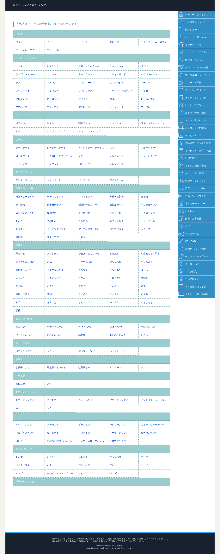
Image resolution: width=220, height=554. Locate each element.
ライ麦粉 (20, 204)
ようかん (20, 278)
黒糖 (18, 310)
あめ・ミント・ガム (26, 392)
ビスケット (53, 66)
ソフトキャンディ (119, 400)
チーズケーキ (23, 147)
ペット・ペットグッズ (193, 256)
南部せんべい (148, 326)
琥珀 (49, 294)
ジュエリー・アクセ (192, 52)
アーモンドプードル (88, 229)
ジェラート (84, 180)
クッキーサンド (118, 74)
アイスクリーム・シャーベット (32, 172)
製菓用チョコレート (88, 204)
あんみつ (145, 294)
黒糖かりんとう (24, 269)
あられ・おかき (118, 335)
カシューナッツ (118, 424)
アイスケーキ (117, 180)
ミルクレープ (117, 155)
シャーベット (54, 180)
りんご (81, 473)
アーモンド (53, 424)
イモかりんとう (55, 269)
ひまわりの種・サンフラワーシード (92, 440)
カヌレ (113, 99)
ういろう (83, 294)
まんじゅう (53, 253)
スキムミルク (117, 221)
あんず (19, 457)
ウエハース (21, 107)
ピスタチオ (53, 432)
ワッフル (83, 42)
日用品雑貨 (187, 158)
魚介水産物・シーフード (194, 75)
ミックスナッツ (24, 424)
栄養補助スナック (25, 481)
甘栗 (18, 302)
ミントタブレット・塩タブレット (155, 400)
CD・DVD (187, 241)
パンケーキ (84, 164)
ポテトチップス (24, 351)
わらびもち (147, 302)
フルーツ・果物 (189, 82)
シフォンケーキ (149, 155)
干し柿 (144, 465)
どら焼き (114, 253)
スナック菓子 (23, 343)
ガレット (51, 74)
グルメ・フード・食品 (193, 67)
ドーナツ (145, 82)
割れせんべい (54, 335)
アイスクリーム (24, 180)
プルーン (114, 465)
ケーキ (19, 139)
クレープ (114, 42)
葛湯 (143, 286)
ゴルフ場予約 (188, 279)
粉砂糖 (19, 237)
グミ (49, 408)
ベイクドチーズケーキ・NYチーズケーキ (92, 147)
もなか (81, 278)
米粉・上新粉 (117, 196)
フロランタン (23, 99)
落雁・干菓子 (23, 294)
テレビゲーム (188, 234)
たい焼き (114, 294)
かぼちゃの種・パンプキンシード (61, 440)
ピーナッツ (84, 424)
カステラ (114, 302)
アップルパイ (23, 90)
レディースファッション (194, 14)
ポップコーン (85, 351)
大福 (49, 261)
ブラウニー (53, 90)
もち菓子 (83, 269)
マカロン (51, 82)
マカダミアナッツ (25, 432)
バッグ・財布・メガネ (193, 37)
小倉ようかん (54, 278)
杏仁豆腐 (20, 383)
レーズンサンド (149, 99)
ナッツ (19, 416)
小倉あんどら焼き (150, 253)
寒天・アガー (54, 237)
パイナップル (23, 465)
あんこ (19, 221)
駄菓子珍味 (84, 367)
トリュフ (20, 131)
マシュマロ (53, 107)
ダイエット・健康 (191, 173)
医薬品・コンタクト (192, 181)
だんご (50, 286)
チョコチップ (148, 212)
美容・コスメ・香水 (192, 188)
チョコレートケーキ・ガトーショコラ (61, 155)
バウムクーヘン (86, 82)
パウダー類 (115, 212)
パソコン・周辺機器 (192, 128)
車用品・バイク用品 (192, 249)
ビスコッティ (54, 99)
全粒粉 (144, 196)
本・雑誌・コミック (192, 287)
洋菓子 (19, 33)
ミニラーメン (117, 367)
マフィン (83, 99)
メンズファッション (192, 22)
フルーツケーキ (149, 147)
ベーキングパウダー (57, 229)
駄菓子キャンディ (56, 367)
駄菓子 (19, 359)
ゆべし (144, 269)
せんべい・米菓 (24, 318)
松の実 (19, 440)
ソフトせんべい (24, 335)
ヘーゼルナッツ (118, 432)
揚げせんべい (117, 326)
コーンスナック (118, 351)
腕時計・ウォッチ (191, 60)
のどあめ (51, 400)
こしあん (83, 221)
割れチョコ (84, 123)
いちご (50, 457)
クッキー (20, 66)
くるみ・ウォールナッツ (154, 424)
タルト (81, 155)
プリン (19, 42)
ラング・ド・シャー (26, 74)
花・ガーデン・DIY (191, 203)
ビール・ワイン (189, 105)
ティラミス (21, 164)
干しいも (20, 253)
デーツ (144, 457)
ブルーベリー (85, 465)
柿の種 (81, 335)
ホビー (185, 226)
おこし (144, 335)
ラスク (19, 82)
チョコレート (23, 115)
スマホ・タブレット (192, 120)
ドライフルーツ (24, 449)
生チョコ (51, 123)
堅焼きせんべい (55, 326)
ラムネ (144, 367)
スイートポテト (55, 50)
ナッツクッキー (86, 74)
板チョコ (20, 123)
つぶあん (51, 221)
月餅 (49, 383)
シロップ (145, 229)
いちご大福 (115, 261)
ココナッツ (84, 432)
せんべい (20, 326)
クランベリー (117, 457)
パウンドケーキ (149, 74)
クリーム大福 (85, 261)
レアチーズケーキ (56, 147)
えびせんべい (85, 326)
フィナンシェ (117, 82)
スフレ (113, 147)
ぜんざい (114, 286)
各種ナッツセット (119, 440)
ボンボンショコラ (56, 131)
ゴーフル (145, 107)
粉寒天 (81, 237)
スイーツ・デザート (192, 90)
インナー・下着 (189, 45)
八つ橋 (19, 286)
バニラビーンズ (149, 204)
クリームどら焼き (25, 261)
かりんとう (147, 261)
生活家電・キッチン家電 (194, 143)
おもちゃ (186, 211)
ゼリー (50, 42)
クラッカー (53, 351)
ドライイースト (149, 221)
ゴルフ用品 (187, 271)
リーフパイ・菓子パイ (121, 90)
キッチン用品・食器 (192, 166)
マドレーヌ (84, 107)
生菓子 (81, 286)
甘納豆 (144, 278)
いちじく (83, 457)
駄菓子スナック (24, 367)
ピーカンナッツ (149, 432)
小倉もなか (115, 278)
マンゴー (20, 473)
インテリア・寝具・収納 (194, 150)
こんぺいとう (85, 400)
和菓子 (19, 245)
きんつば (51, 302)
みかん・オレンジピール (60, 473)
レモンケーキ (117, 107)
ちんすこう (84, 302)
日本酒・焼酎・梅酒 (192, 113)
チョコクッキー (118, 66)
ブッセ (144, 90)
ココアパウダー (118, 229)
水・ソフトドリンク (192, 98)
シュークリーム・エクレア (155, 42)
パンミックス (85, 196)
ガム (18, 408)
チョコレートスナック (90, 131)
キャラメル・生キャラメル (30, 50)
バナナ (50, 465)
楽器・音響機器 (189, 219)
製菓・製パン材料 (25, 188)
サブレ (144, 66)
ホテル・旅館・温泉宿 (193, 294)
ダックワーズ (85, 90)
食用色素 (51, 212)
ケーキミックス (55, 196)
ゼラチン (20, 229)
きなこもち (115, 269)
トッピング (84, 212)
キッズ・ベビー (189, 264)
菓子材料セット (55, 204)
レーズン (114, 473)
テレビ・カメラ (189, 135)
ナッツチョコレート (120, 123)
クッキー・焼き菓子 (26, 58)
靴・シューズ (188, 30)
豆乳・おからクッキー (90, 66)
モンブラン (53, 164)
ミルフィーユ (117, 164)
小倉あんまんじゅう (88, 253)
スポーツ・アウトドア (193, 196)
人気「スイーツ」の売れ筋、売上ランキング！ (46, 24)
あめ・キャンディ (25, 400)
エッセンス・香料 (25, 212)
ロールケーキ (23, 155)
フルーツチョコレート (152, 123)
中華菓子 (20, 375)
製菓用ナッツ (117, 204)
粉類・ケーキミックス (27, 196)
